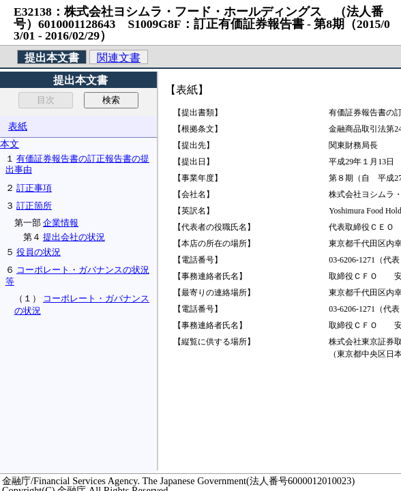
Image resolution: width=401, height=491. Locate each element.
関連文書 (118, 57)
